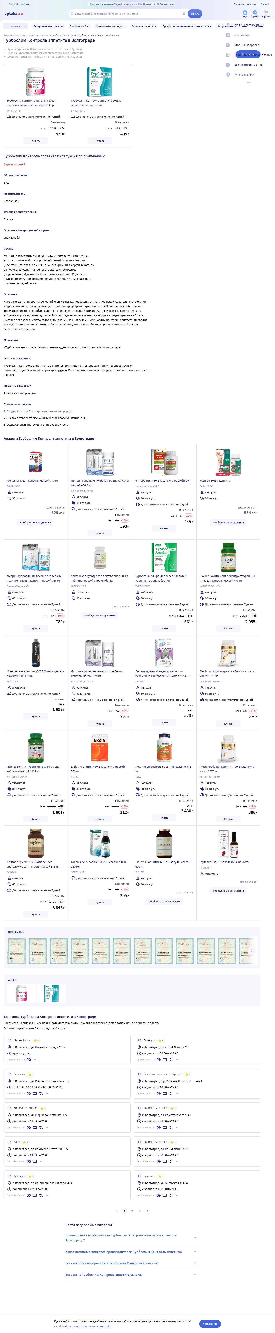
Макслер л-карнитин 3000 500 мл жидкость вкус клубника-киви (35, 673)
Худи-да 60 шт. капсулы (215, 480)
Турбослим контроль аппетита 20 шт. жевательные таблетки (96, 103)
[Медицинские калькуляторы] (269, 58)
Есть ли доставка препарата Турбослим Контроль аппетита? (131, 1263)
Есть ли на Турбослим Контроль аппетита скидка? (131, 1274)
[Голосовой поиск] (184, 14)
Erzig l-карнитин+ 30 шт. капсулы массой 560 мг (98, 769)
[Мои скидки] (269, 38)
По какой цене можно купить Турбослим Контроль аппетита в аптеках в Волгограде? (131, 1237)
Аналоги (248, 54)
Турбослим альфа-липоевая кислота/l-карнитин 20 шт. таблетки (161, 578)
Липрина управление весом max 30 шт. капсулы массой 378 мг (97, 673)
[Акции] (245, 14)
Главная (8, 35)
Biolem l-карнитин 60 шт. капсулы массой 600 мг (162, 864)
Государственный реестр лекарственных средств (40, 411)
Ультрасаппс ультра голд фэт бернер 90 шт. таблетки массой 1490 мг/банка (100, 578)
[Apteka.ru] (17, 13)
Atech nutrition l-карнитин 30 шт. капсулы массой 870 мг (227, 673)
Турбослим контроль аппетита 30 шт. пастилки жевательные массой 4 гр (32, 103)
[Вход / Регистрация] (269, 28)
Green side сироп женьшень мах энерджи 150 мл (98, 864)
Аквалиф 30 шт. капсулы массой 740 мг (32, 480)
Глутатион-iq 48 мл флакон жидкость (224, 862)
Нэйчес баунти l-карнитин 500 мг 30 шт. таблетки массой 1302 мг (33, 769)
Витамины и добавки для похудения (58, 35)
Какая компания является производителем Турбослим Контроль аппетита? (131, 1251)
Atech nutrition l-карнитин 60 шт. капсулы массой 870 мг (227, 769)
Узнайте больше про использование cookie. (83, 1326)
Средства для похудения (26, 35)
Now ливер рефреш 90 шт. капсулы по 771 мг (163, 769)
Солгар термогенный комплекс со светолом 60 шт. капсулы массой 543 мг (33, 864)
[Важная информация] (269, 68)
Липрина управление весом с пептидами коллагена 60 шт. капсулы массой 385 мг (34, 578)
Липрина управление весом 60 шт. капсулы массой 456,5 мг (100, 483)
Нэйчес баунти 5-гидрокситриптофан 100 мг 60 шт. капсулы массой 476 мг (227, 578)
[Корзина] (266, 14)
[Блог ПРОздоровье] (269, 48)
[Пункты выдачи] (269, 78)
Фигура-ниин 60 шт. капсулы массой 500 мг (164, 480)
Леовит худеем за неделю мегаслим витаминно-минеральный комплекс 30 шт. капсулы (163, 674)
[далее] (251, 951)
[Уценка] (255, 14)
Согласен (210, 1323)
